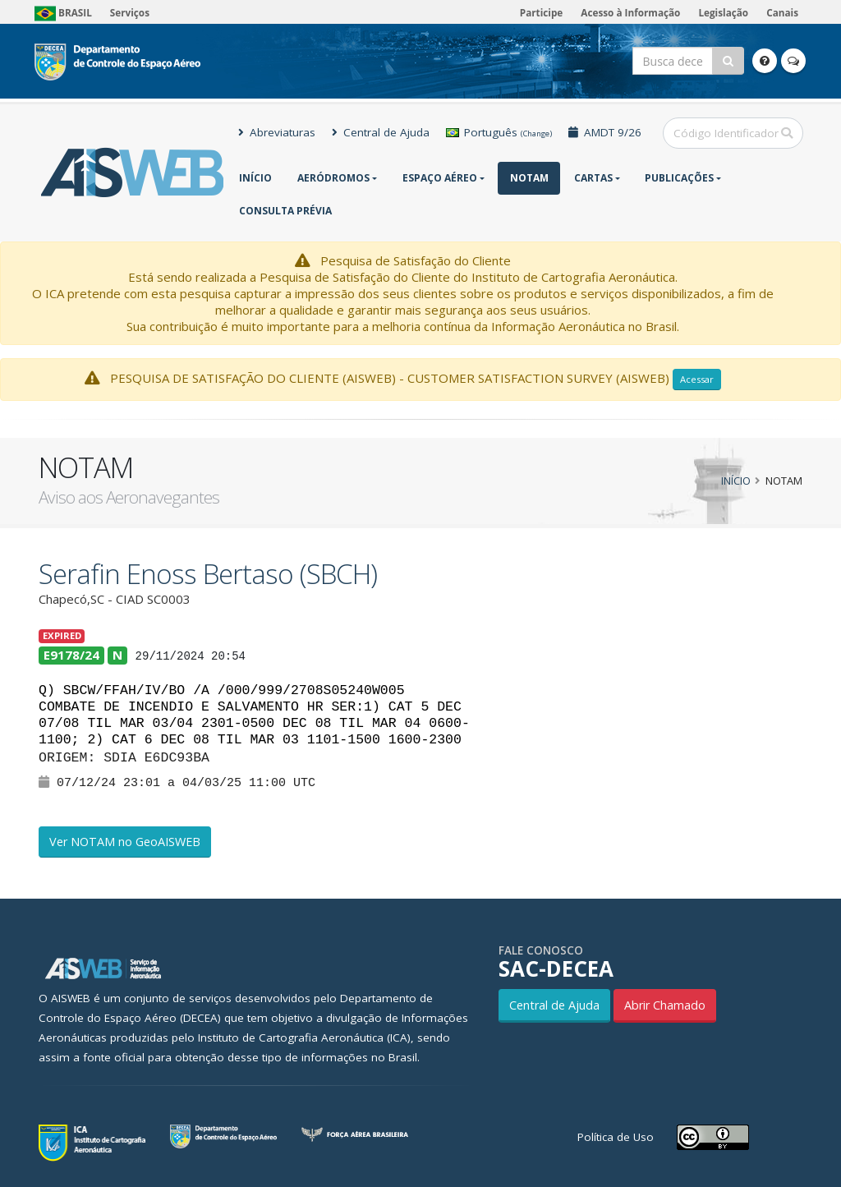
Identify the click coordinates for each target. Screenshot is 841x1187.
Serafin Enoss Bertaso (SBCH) (208, 573)
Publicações (679, 178)
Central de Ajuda (381, 132)
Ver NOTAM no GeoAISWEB (124, 841)
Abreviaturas (276, 132)
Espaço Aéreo (439, 178)
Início (255, 178)
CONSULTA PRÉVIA (285, 211)
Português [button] (499, 132)
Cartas (593, 178)
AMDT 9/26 (604, 132)
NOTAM (529, 178)
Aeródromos (333, 178)
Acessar (697, 379)
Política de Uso (615, 1136)
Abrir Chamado (664, 1005)
